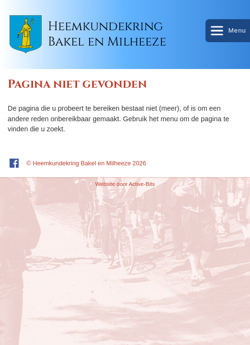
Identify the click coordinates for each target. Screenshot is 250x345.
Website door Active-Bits (125, 184)
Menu (227, 30)
